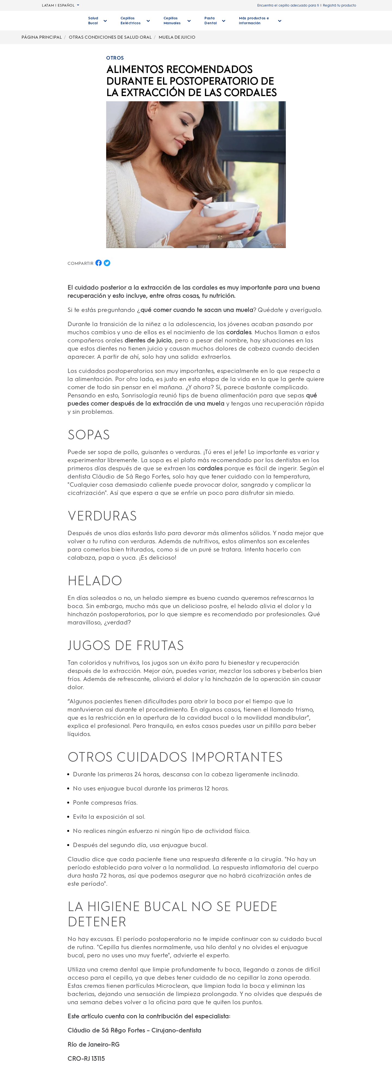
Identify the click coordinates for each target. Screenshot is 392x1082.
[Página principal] (57, 20)
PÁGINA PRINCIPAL (42, 37)
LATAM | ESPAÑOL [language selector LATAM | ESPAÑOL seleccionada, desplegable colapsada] (60, 5)
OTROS (115, 58)
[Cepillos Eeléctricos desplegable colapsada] (134, 20)
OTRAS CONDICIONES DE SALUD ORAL (110, 37)
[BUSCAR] (317, 20)
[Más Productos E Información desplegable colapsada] (256, 20)
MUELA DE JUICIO (177, 37)
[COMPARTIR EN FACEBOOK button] (98, 263)
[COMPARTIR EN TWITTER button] (107, 263)
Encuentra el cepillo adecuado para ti (288, 5)
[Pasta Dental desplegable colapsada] (212, 20)
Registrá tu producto (339, 5)
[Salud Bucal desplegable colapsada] (97, 20)
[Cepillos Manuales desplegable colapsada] (175, 20)
